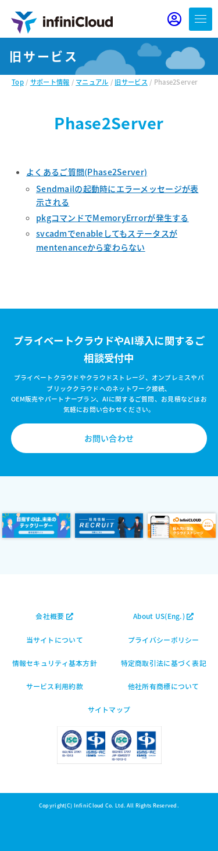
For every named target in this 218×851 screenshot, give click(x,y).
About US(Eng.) (163, 616)
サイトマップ (109, 709)
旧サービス (131, 81)
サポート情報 (50, 81)
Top (18, 81)
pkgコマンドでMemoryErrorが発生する (112, 217)
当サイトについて (54, 639)
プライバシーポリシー (163, 639)
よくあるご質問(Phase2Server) (86, 172)
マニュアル (92, 81)
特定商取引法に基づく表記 (163, 663)
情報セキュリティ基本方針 (54, 663)
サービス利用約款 (54, 686)
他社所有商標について (163, 686)
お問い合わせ (109, 438)
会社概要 (54, 616)
